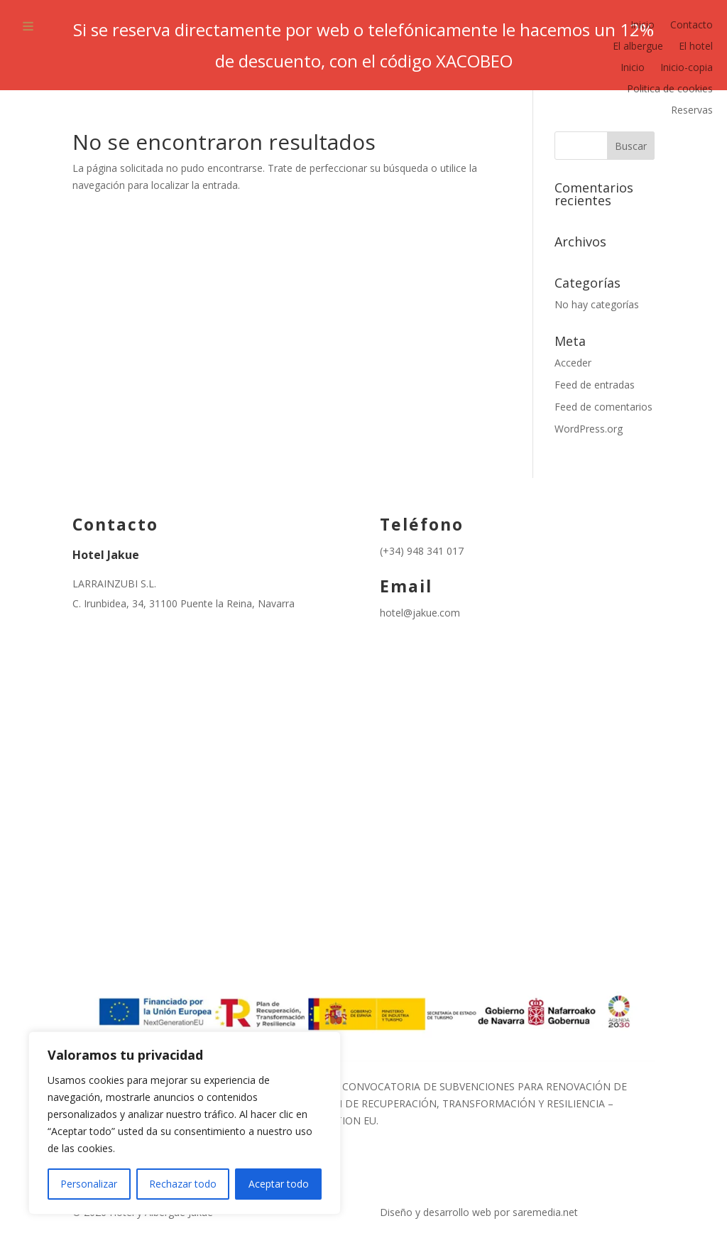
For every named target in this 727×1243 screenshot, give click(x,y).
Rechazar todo (183, 1183)
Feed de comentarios (603, 406)
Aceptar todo (278, 1183)
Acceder (572, 362)
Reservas (692, 110)
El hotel (696, 47)
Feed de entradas (594, 384)
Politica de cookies (670, 89)
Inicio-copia (686, 68)
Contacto (691, 25)
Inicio (642, 25)
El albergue (638, 47)
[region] (184, 1123)
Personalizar (88, 1183)
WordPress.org (588, 428)
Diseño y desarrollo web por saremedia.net (480, 1212)
